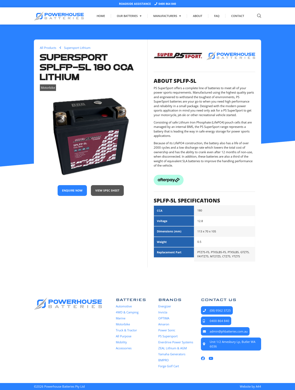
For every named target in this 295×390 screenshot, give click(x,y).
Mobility (121, 342)
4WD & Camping (127, 312)
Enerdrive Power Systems (175, 342)
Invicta (162, 312)
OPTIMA (163, 318)
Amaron (163, 324)
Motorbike (48, 88)
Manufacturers (167, 16)
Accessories (124, 348)
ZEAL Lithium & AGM (172, 348)
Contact (237, 16)
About (197, 16)
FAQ (216, 16)
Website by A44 (250, 386)
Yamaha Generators (171, 354)
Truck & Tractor (126, 330)
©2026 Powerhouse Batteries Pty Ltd (59, 386)
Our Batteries (129, 16)
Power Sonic (166, 330)
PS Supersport (168, 336)
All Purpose (123, 336)
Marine (120, 318)
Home (101, 16)
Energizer (164, 306)
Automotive (124, 306)
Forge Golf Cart (168, 366)
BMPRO (163, 360)
